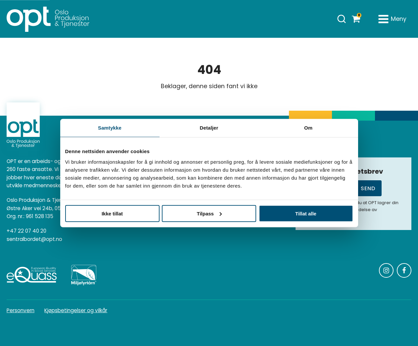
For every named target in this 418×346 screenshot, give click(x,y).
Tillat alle (305, 213)
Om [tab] (308, 128)
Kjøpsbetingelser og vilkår (75, 310)
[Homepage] (48, 19)
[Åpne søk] (341, 19)
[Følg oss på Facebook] (404, 270)
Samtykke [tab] (109, 128)
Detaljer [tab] (209, 128)
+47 (26, 231)
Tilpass (209, 213)
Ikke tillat (112, 213)
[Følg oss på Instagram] (386, 270)
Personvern (20, 310)
